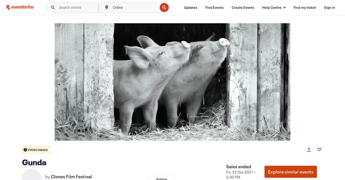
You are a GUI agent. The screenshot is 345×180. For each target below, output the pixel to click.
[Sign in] (329, 7)
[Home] (20, 7)
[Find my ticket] (305, 7)
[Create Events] (243, 7)
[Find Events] (214, 7)
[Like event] (319, 149)
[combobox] (135, 7)
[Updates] (190, 7)
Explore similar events (290, 172)
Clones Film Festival (71, 176)
